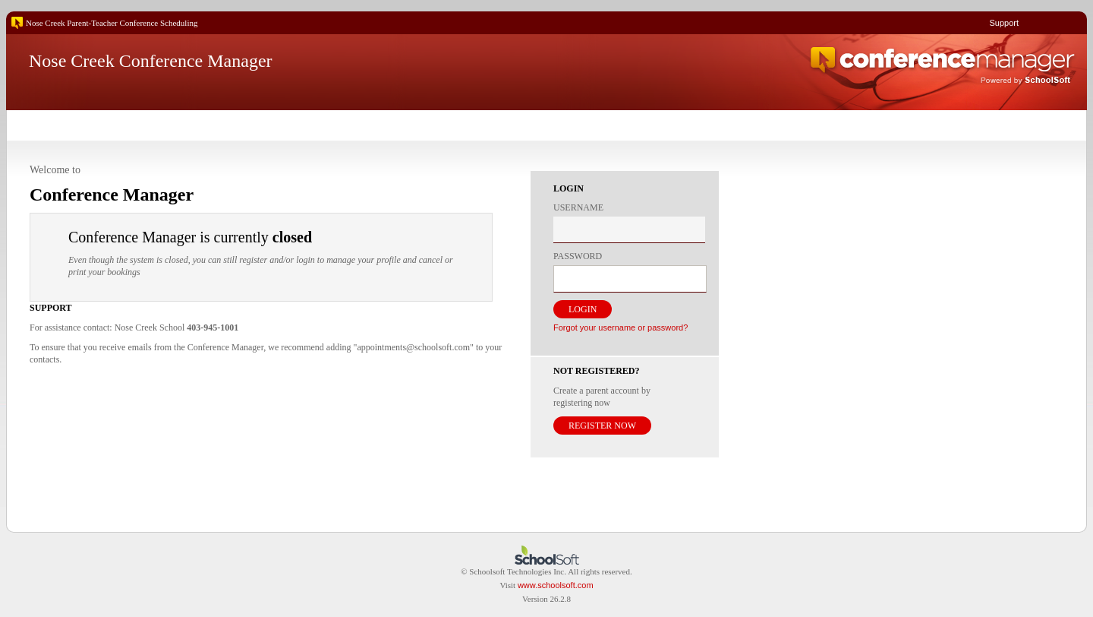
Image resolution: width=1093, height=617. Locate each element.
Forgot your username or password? (620, 327)
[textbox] (629, 230)
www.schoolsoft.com (556, 585)
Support (1004, 22)
